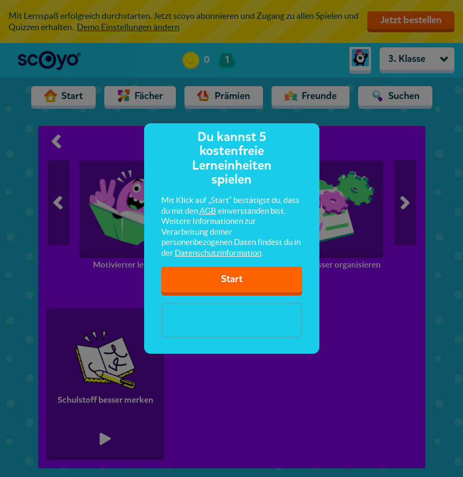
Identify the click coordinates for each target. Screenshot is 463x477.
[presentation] (232, 320)
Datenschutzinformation (218, 252)
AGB (208, 210)
